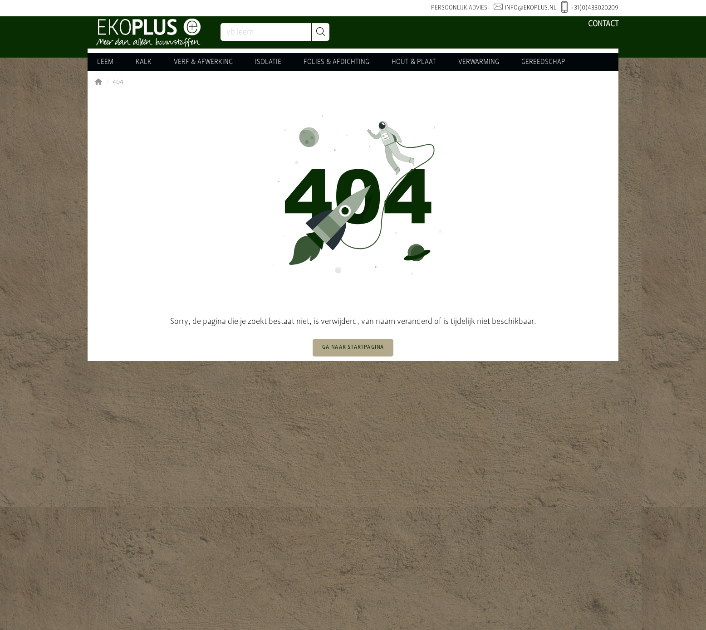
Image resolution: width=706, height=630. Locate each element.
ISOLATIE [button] (268, 62)
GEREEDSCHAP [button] (543, 62)
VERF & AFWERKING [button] (203, 62)
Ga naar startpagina (353, 347)
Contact (603, 24)
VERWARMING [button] (478, 62)
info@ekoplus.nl (525, 7)
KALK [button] (144, 62)
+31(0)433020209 (589, 8)
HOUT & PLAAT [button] (414, 62)
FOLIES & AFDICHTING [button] (336, 62)
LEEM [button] (105, 62)
